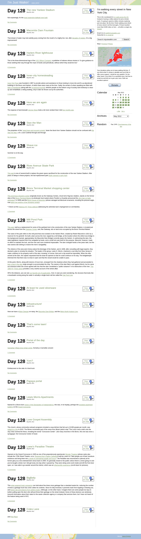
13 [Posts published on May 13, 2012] (113, 102)
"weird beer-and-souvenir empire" (33, 130)
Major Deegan (24, 312)
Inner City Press (13, 83)
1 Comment (11, 94)
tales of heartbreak (14, 87)
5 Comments (12, 469)
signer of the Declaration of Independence (39, 405)
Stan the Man (34, 122)
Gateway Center (31, 229)
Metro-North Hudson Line (69, 312)
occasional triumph (37, 87)
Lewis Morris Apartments (40, 397)
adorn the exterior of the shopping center (25, 202)
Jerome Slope (33, 110)
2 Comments (12, 157)
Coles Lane (33, 509)
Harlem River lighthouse (40, 52)
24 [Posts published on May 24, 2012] (123, 105)
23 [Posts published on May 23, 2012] (120, 105)
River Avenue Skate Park (40, 165)
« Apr (118, 111)
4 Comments (12, 67)
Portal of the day (36, 340)
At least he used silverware (41, 288)
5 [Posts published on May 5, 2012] (128, 97)
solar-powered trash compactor (21, 485)
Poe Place (14, 517)
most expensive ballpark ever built (35, 18)
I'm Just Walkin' (18, 2)
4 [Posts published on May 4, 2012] (125, 97)
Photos (110, 44)
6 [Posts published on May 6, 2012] (113, 100)
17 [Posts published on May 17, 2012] (123, 102)
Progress (104, 44)
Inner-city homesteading (40, 75)
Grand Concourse (24, 407)
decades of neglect (78, 38)
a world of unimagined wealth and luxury (42, 458)
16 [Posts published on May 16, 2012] (120, 102)
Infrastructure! (34, 304)
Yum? (30, 360)
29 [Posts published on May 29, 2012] (118, 107)
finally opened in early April (58, 175)
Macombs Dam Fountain (40, 30)
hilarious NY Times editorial (28, 207)
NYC (37, 3)
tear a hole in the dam (15, 264)
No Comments (12, 22)
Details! (99, 29)
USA (33, 3)
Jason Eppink (126, 536)
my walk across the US (121, 17)
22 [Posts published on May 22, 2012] (118, 105)
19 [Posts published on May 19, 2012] (128, 102)
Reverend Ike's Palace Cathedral (46, 456)
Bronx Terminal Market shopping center (48, 188)
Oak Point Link (68, 275)
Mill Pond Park (35, 219)
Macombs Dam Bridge (46, 312)
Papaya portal (34, 381)
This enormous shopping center (18, 196)
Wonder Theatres (71, 454)
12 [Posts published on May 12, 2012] (128, 100)
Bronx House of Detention (36, 200)
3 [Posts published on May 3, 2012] (123, 97)
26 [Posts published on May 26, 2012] (128, 105)
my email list (109, 35)
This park (11, 173)
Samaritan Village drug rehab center (20, 348)
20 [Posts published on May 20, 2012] (113, 105)
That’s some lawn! (36, 324)
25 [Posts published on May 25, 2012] (126, 105)
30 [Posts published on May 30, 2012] (120, 107)
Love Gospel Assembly (39, 419)
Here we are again (37, 102)
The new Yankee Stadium (41, 10)
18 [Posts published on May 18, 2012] (126, 102)
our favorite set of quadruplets (40, 273)
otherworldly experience (62, 465)
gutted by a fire (13, 429)
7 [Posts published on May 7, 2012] (115, 100)
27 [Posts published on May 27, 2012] (113, 107)
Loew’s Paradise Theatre (40, 446)
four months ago (68, 110)
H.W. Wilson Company (43, 60)
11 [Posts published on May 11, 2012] (126, 100)
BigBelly (31, 477)
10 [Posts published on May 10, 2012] (123, 100)
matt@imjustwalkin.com (112, 33)
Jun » (123, 111)
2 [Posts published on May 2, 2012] (120, 97)
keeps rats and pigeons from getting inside (25, 490)
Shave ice (32, 145)
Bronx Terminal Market (23, 198)
